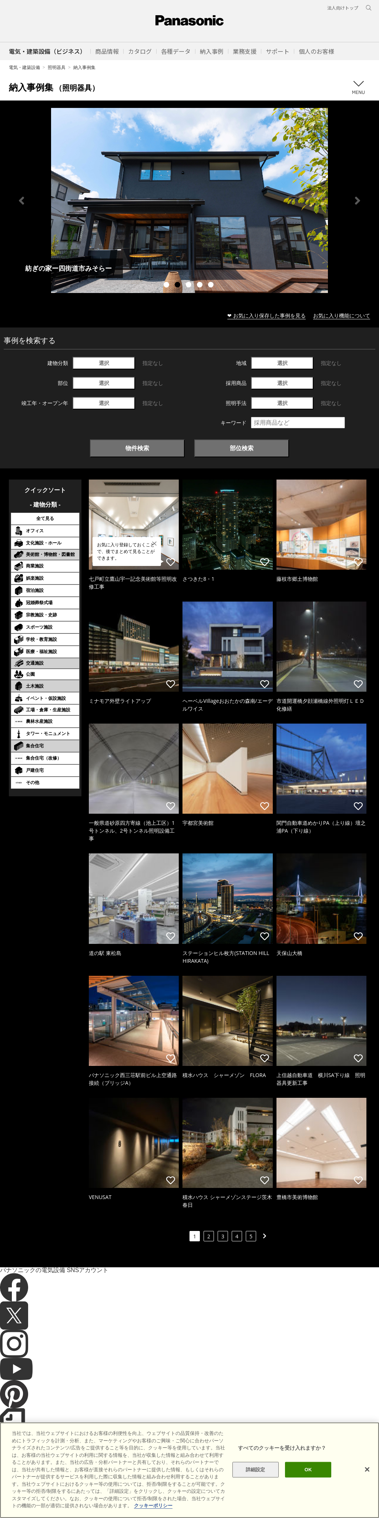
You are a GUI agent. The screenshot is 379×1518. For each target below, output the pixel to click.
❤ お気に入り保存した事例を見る (266, 315)
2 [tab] (178, 285)
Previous (21, 200)
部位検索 (242, 448)
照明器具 (57, 67)
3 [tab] (189, 285)
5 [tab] (211, 285)
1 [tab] (167, 285)
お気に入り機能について (341, 315)
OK (308, 1469)
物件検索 (137, 448)
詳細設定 (255, 1469)
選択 (104, 362)
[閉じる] (367, 1469)
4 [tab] (200, 285)
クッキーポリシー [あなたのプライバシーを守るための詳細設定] (153, 1505)
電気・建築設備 (24, 67)
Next (357, 200)
